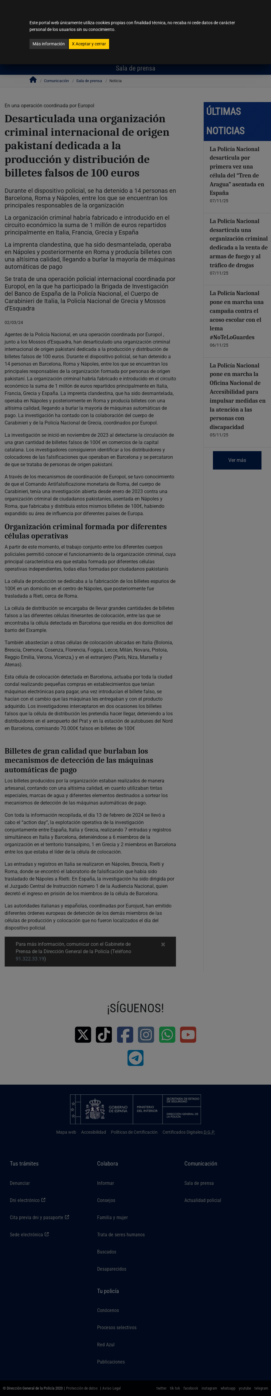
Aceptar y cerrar (89, 43)
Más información (49, 43)
